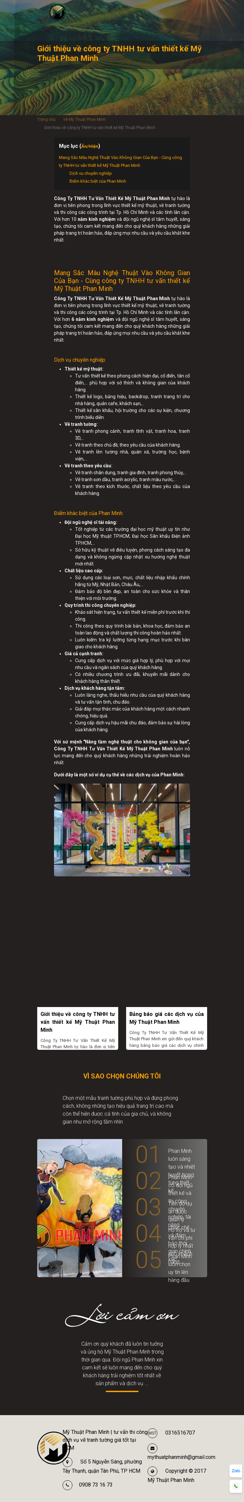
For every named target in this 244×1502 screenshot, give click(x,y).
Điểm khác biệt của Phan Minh (97, 181)
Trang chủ (46, 119)
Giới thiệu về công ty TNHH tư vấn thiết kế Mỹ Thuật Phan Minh (78, 1022)
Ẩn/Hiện (89, 146)
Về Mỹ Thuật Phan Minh (84, 119)
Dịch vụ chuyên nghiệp (90, 173)
